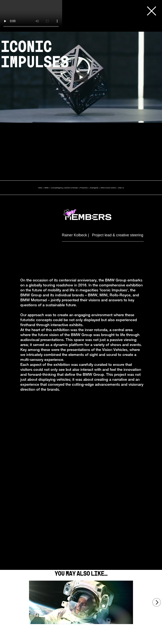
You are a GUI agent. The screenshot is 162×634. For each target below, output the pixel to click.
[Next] (156, 602)
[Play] (81, 77)
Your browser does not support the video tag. (31, 15)
